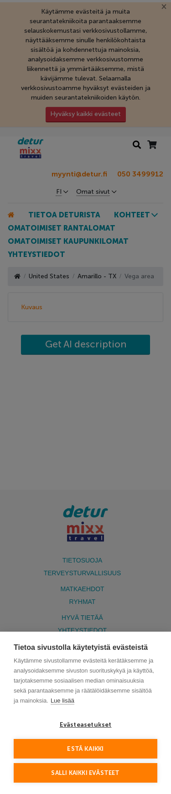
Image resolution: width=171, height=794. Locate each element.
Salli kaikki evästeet (85, 772)
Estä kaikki (85, 749)
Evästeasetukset (86, 725)
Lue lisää (62, 700)
